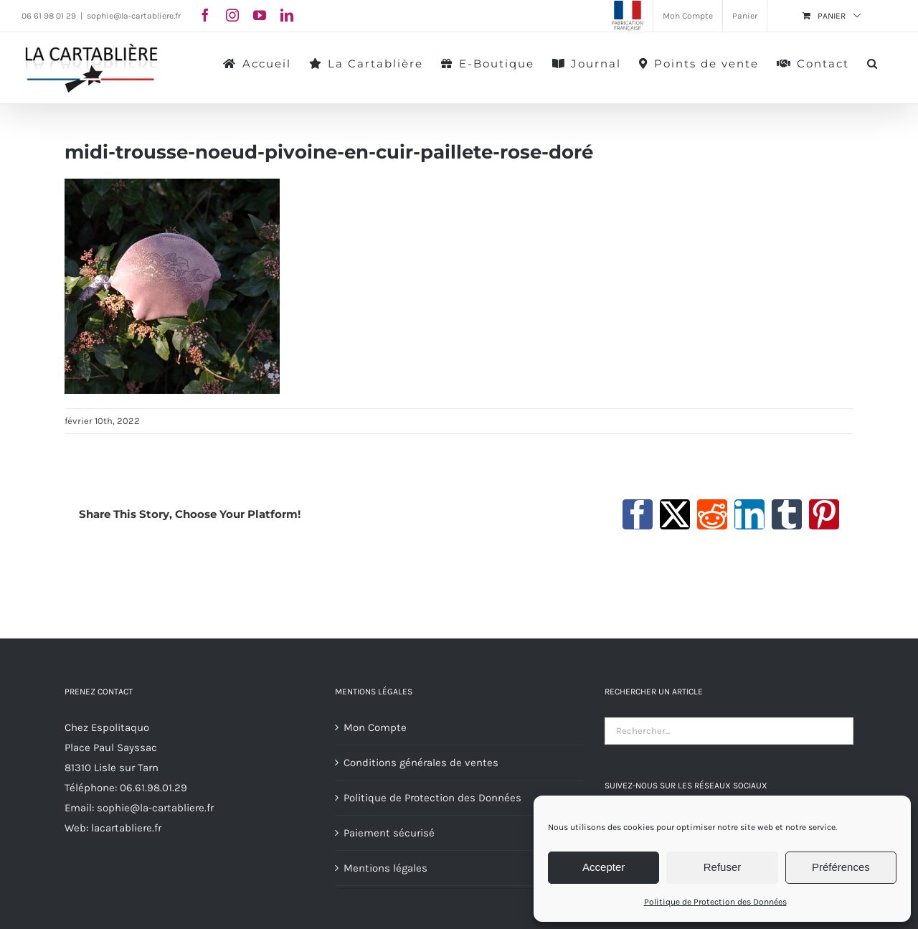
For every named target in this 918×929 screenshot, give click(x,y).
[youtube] (260, 15)
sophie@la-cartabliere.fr (134, 16)
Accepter (603, 867)
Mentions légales (385, 868)
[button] (873, 62)
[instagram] (232, 15)
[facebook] (205, 15)
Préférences (841, 867)
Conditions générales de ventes (421, 762)
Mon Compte (375, 727)
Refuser (723, 867)
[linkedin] (287, 15)
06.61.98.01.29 (153, 787)
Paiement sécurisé (389, 832)
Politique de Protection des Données (715, 902)
